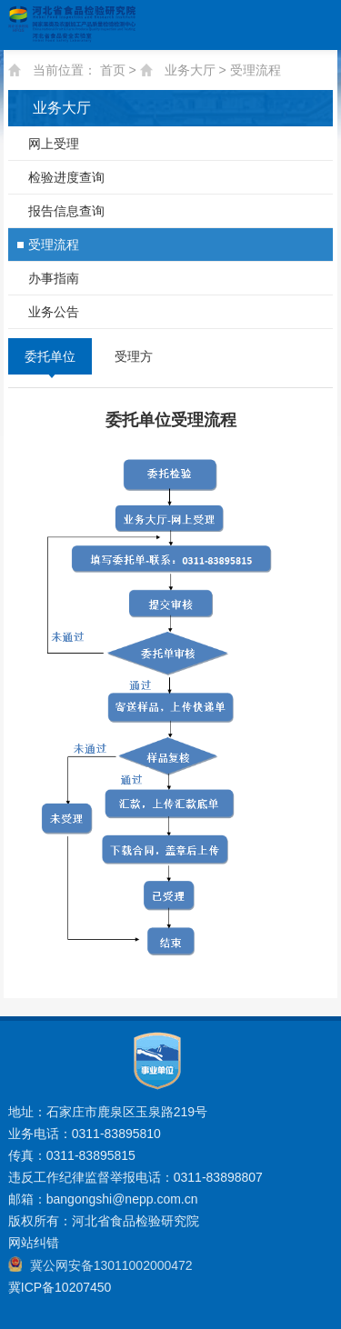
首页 (112, 70)
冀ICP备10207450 (60, 1287)
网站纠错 (33, 1242)
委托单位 (50, 356)
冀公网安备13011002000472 (111, 1265)
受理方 (134, 356)
